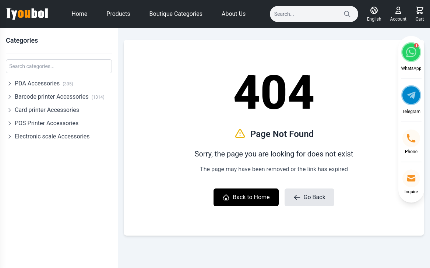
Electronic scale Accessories (52, 136)
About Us (234, 13)
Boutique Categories (175, 13)
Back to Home (245, 197)
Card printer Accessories (47, 109)
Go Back (309, 197)
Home (79, 13)
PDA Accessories (44, 83)
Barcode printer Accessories (60, 96)
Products (118, 13)
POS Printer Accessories (46, 123)
